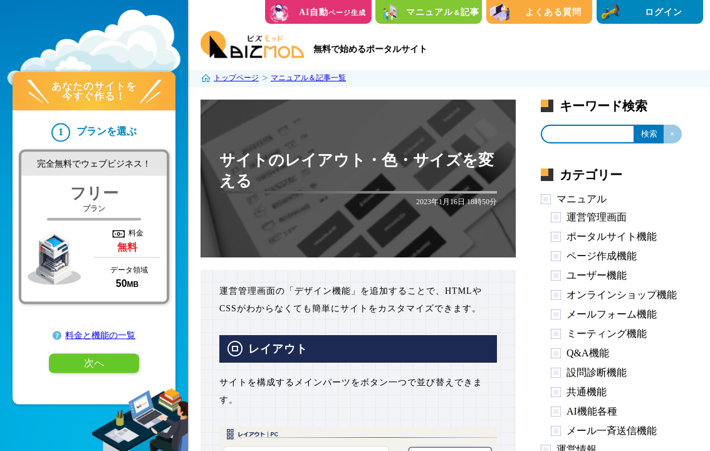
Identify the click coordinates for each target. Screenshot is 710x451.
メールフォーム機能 (611, 314)
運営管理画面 (596, 217)
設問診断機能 (596, 372)
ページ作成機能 (601, 256)
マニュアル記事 (442, 12)
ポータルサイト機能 (611, 236)
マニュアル (581, 199)
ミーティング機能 (606, 333)
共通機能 (586, 391)
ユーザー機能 (596, 275)
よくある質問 (553, 12)
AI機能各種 (591, 411)
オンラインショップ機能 (621, 294)
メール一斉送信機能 (611, 430)
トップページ (236, 77)
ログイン (663, 12)
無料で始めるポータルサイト (370, 49)
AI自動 (332, 12)
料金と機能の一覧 (100, 335)
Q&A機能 (587, 353)
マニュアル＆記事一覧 (308, 77)
